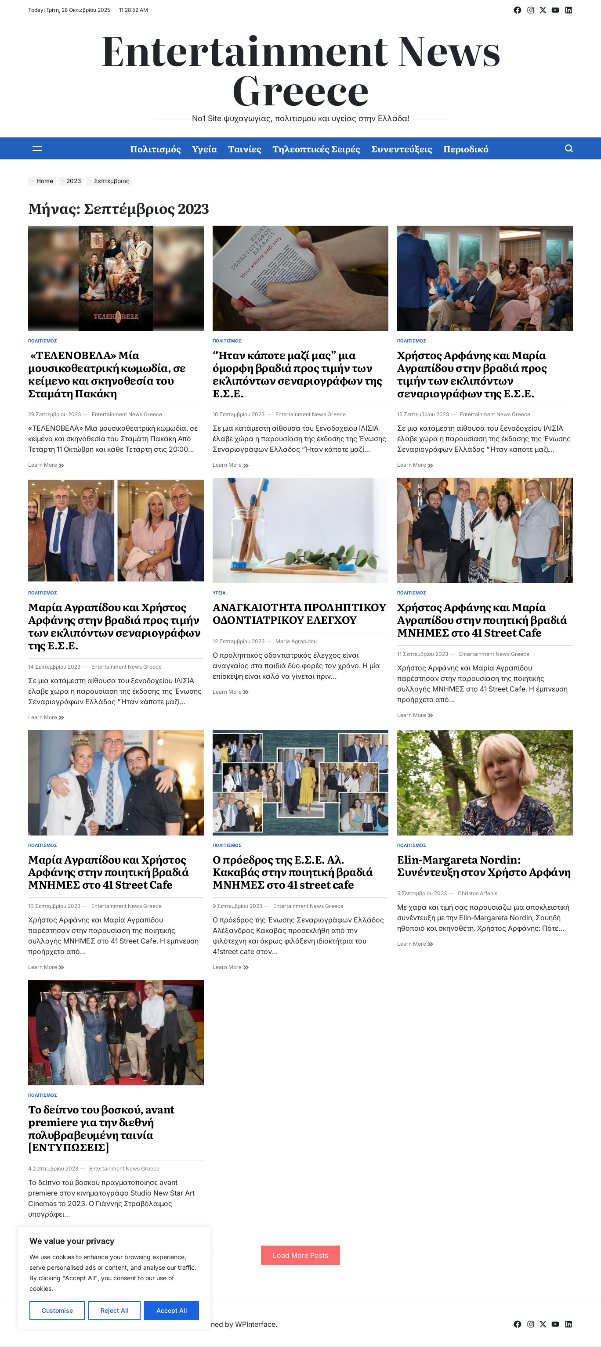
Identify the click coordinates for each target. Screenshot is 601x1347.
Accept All (171, 1310)
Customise (57, 1310)
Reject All (115, 1310)
